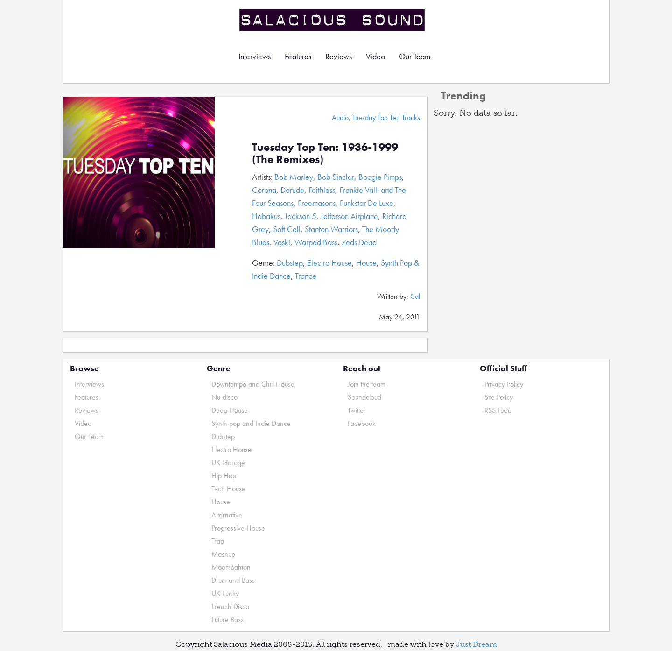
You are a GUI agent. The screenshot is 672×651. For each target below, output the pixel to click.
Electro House (329, 262)
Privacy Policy (503, 384)
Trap (217, 541)
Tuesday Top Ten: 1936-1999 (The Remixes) (325, 153)
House (366, 262)
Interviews (254, 56)
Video (375, 56)
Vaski (281, 242)
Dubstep (290, 262)
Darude (292, 189)
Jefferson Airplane (349, 216)
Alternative (226, 515)
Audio (340, 117)
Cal (415, 296)
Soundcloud (364, 397)
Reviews (338, 56)
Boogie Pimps (380, 176)
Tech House (228, 489)
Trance (305, 275)
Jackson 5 (300, 216)
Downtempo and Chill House (252, 384)
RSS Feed (497, 410)
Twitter (357, 410)
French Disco (230, 606)
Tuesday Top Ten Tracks (386, 117)
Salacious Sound (332, 20)
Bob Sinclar (335, 176)
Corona (264, 189)
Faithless (321, 189)
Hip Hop (223, 476)
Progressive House (238, 528)
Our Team (414, 56)
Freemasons (317, 203)
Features (298, 56)
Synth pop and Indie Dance (251, 423)
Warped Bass (315, 242)
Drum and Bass (233, 580)
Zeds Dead (359, 242)
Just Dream (476, 644)
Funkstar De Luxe (366, 203)
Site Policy (498, 397)
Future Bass (227, 619)
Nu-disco (224, 397)
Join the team (366, 384)
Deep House (229, 410)
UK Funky (225, 593)
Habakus (266, 216)
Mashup (223, 554)
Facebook (362, 423)
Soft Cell (287, 229)
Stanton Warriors (331, 229)
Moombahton (231, 567)
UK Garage (228, 462)
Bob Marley (293, 176)
